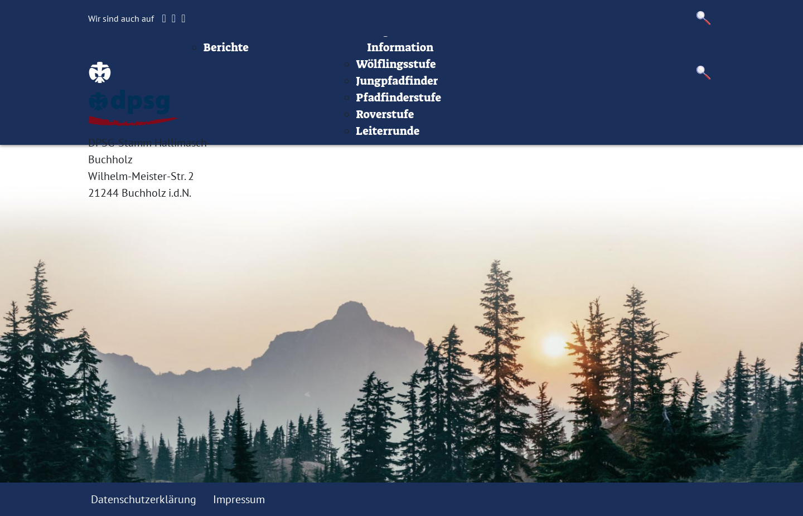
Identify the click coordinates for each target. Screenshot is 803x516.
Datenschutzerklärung (143, 499)
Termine (379, 53)
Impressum (605, 53)
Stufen (431, 53)
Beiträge (283, 53)
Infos (550, 53)
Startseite (223, 53)
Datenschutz (681, 53)
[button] (703, 18)
